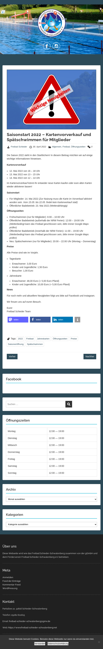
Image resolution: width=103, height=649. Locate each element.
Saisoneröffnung (15, 344)
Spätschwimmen (35, 344)
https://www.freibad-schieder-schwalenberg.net (32, 627)
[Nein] (99, 642)
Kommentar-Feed (11, 584)
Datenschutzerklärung (58, 643)
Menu (5, 5)
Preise (74, 338)
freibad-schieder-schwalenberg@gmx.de (29, 621)
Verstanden (39, 643)
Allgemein (56, 146)
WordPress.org (9, 588)
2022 (20, 338)
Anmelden (7, 577)
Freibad (66, 146)
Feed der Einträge (11, 581)
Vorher (12, 356)
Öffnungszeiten (78, 146)
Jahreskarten (43, 338)
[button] (18, 320)
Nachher (89, 356)
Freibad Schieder (19, 146)
